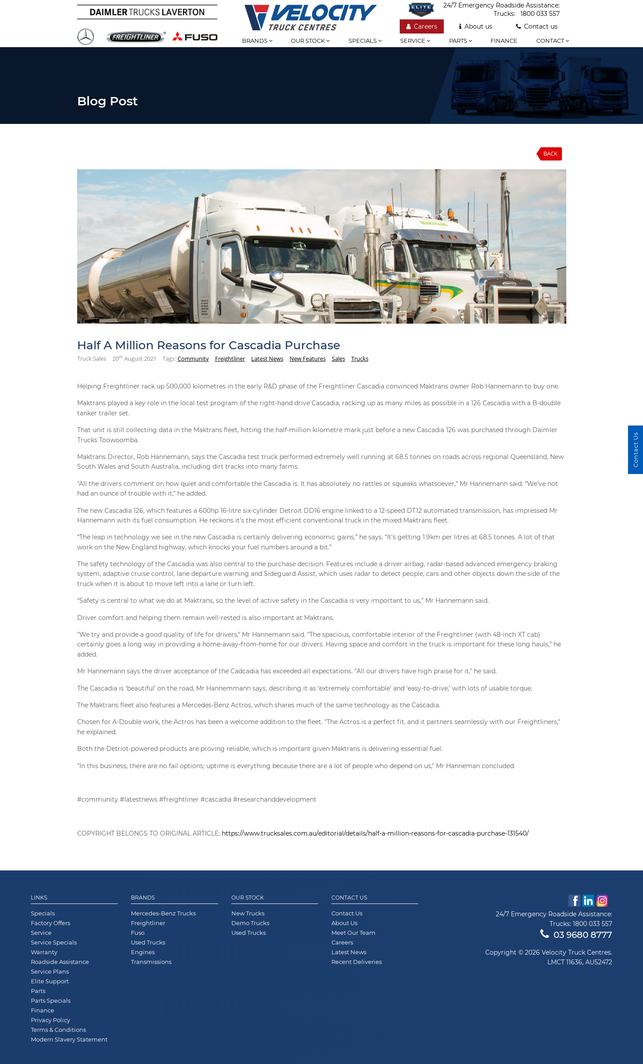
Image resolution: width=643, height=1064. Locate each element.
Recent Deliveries (356, 961)
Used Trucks (148, 942)
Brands (257, 40)
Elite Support (50, 981)
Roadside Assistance (60, 961)
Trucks (359, 358)
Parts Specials (51, 1000)
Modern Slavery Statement (69, 1039)
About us (475, 26)
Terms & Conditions (58, 1029)
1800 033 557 (540, 14)
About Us (344, 922)
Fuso (138, 932)
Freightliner (230, 358)
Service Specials (54, 942)
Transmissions (151, 961)
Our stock (310, 40)
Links (39, 898)
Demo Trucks (250, 922)
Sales (338, 358)
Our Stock (247, 898)
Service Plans (50, 971)
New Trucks (247, 913)
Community (193, 358)
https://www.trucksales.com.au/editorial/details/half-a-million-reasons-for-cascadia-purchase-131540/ (375, 833)
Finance (504, 40)
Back (550, 153)
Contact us (537, 26)
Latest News (267, 358)
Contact (552, 40)
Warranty (44, 952)
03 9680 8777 (576, 935)
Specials (365, 40)
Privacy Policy (50, 1019)
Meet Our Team (353, 932)
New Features (308, 358)
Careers (421, 26)
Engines (143, 952)
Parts (460, 40)
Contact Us (349, 898)
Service (415, 40)
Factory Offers (50, 922)
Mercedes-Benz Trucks (163, 913)
